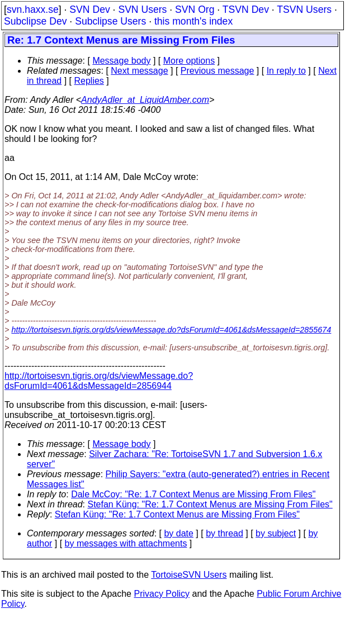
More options (189, 60)
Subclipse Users (110, 21)
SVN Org (194, 9)
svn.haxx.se (33, 9)
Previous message (217, 70)
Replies (89, 80)
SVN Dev (89, 9)
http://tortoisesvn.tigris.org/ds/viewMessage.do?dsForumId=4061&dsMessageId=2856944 (98, 381)
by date (178, 533)
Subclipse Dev (35, 21)
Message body (121, 60)
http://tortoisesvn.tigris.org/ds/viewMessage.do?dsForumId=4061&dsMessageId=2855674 (171, 329)
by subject (276, 533)
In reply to (286, 70)
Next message (139, 70)
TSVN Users (304, 9)
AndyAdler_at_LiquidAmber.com (145, 99)
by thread (224, 533)
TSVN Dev (246, 9)
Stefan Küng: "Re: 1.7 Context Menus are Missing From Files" (210, 504)
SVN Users (142, 9)
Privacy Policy (162, 593)
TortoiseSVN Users (188, 574)
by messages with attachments (126, 543)
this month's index (193, 21)
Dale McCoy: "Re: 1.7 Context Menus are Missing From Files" (193, 494)
